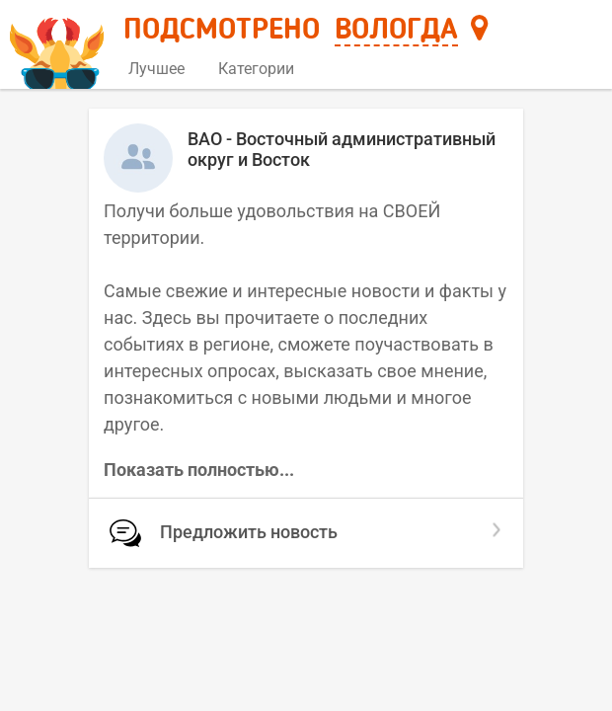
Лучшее (156, 68)
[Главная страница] (60, 46)
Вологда (396, 30)
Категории (263, 68)
